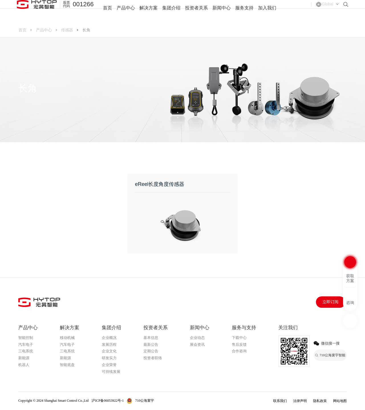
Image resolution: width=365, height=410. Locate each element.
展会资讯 (197, 344)
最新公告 (150, 344)
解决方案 (148, 11)
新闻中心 (221, 11)
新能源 (23, 358)
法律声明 (300, 401)
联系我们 (280, 401)
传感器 (67, 30)
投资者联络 (152, 358)
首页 (107, 11)
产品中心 (126, 11)
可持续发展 (111, 371)
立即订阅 (330, 302)
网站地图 (340, 401)
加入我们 (267, 11)
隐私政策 (320, 401)
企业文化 (109, 351)
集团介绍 (171, 11)
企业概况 (109, 337)
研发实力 (109, 358)
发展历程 (109, 344)
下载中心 (239, 337)
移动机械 (67, 337)
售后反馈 (239, 344)
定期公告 (150, 351)
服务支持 (244, 11)
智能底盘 (67, 365)
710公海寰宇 (144, 401)
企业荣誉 (109, 365)
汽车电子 (25, 344)
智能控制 (25, 337)
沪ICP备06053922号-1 (108, 401)
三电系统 (25, 351)
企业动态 (197, 337)
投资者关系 (196, 11)
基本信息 (150, 337)
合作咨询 (239, 351)
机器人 (23, 365)
